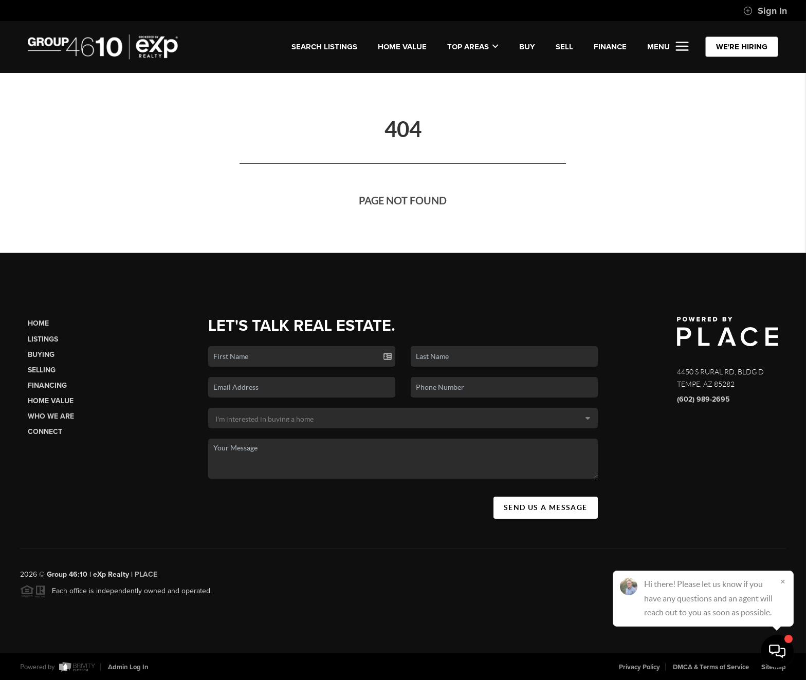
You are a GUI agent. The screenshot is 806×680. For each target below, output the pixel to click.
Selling (42, 370)
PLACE (146, 578)
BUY (527, 46)
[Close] (783, 581)
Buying (41, 354)
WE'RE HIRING (741, 46)
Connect (45, 431)
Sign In (765, 11)
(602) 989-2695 (703, 399)
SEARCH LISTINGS (324, 46)
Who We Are (51, 416)
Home (38, 323)
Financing (47, 385)
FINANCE (610, 46)
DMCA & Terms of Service (711, 667)
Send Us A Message (546, 507)
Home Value (402, 46)
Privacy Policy (639, 667)
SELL (564, 46)
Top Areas (473, 46)
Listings (43, 339)
